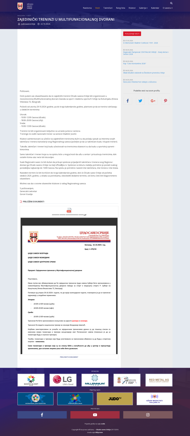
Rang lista (120, 8)
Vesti (97, 8)
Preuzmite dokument (69, 357)
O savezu (168, 8)
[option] (31, 380)
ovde (103, 424)
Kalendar (155, 8)
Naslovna (87, 8)
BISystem (99, 432)
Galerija (143, 8)
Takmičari (107, 8)
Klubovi (132, 8)
